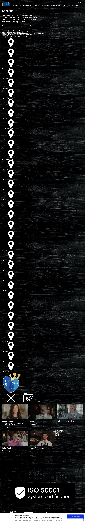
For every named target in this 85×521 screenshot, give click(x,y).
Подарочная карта (59, 430)
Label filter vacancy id (6, 37)
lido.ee (73, 2)
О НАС (31, 428)
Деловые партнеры (59, 431)
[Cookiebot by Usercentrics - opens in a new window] (7, 519)
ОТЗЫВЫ (57, 434)
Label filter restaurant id (7, 36)
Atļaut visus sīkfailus (75, 508)
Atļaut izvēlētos (75, 512)
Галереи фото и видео (34, 429)
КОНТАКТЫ (57, 435)
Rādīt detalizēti (64, 518)
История (57, 432)
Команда (57, 433)
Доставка (79, 2)
